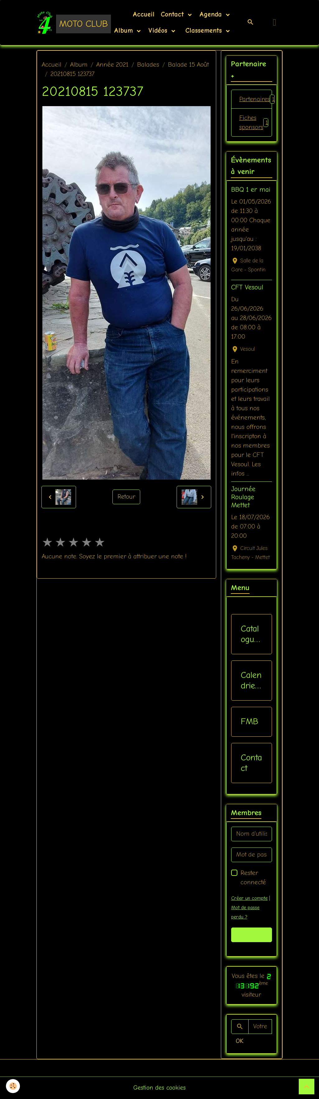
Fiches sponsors (254, 123)
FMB (249, 722)
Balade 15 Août (188, 64)
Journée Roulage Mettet (243, 497)
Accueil (144, 14)
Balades (148, 64)
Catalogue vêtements (250, 634)
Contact (173, 14)
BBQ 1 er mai (250, 190)
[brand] (65, 22)
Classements (203, 30)
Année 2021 (112, 64)
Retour (126, 496)
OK (239, 1041)
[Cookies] (13, 1086)
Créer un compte (249, 898)
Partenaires (255, 99)
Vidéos (159, 30)
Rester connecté (253, 878)
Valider (251, 935)
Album (124, 30)
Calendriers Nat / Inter (251, 681)
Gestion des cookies (159, 1088)
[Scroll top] (306, 1086)
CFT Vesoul (247, 288)
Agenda (211, 14)
